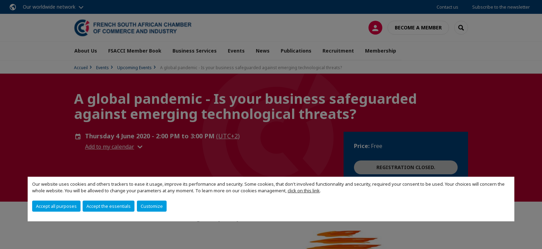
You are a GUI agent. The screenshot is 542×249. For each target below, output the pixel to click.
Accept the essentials (108, 206)
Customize (152, 206)
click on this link (304, 190)
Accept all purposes (56, 206)
